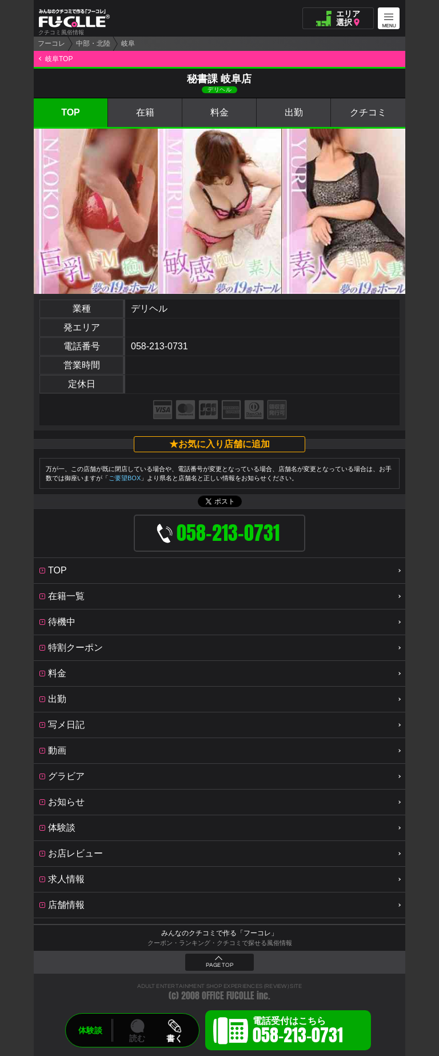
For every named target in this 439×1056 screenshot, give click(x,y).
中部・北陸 (93, 43)
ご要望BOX (125, 478)
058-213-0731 (159, 346)
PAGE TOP (219, 965)
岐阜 (128, 43)
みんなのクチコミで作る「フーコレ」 (219, 933)
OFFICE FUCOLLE (228, 995)
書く (174, 1038)
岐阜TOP (59, 59)
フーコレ (51, 43)
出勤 (294, 112)
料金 (219, 112)
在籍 (145, 112)
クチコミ (368, 112)
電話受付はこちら (298, 1032)
